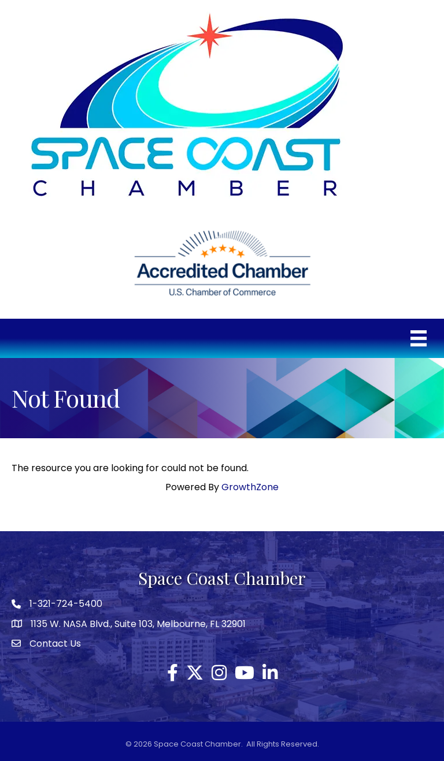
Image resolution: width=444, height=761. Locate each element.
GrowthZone (250, 487)
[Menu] (418, 338)
